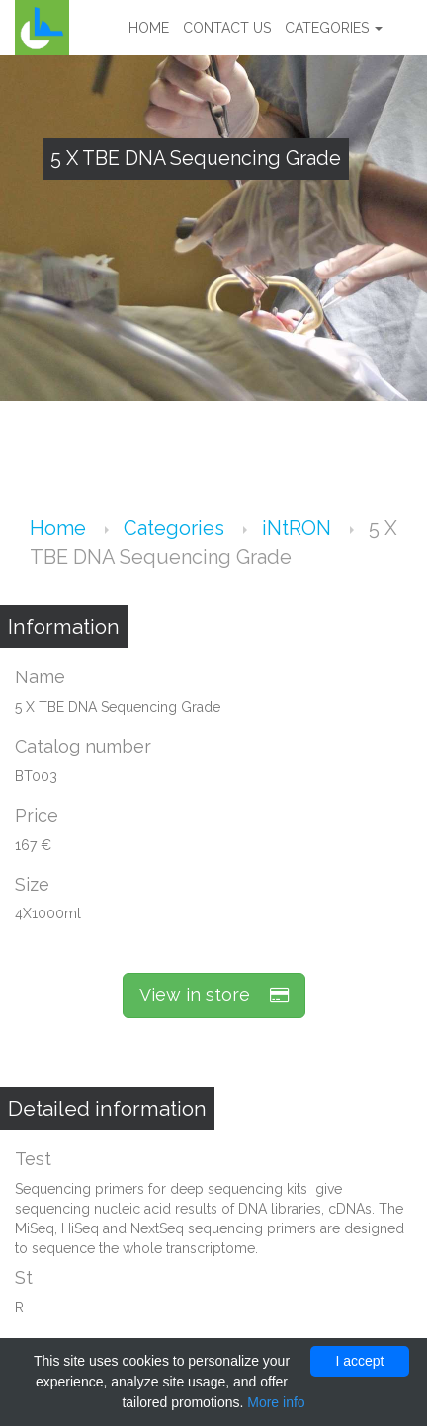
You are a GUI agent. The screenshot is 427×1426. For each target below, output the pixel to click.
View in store (214, 995)
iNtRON (299, 528)
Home (148, 28)
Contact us (227, 28)
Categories (334, 28)
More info (275, 1402)
